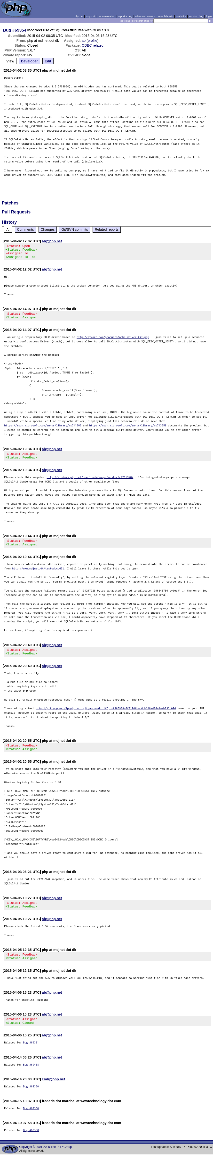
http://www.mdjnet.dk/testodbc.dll (38, 575)
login (209, 16)
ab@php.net (52, 241)
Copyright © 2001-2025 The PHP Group (45, 1161)
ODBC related (92, 45)
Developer (29, 61)
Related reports (106, 229)
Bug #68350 (31, 1100)
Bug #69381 (31, 1057)
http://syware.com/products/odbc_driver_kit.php (113, 341)
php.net (79, 16)
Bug (7, 30)
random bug (196, 16)
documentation (106, 16)
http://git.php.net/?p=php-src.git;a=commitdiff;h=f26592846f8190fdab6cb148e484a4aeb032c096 (106, 717)
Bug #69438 (31, 1079)
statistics (181, 16)
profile (92, 40)
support (90, 16)
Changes (48, 229)
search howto (165, 16)
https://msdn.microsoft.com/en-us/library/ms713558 (127, 429)
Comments (25, 229)
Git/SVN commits (74, 229)
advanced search (145, 16)
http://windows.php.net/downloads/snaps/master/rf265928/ (90, 482)
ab (84, 40)
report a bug (125, 16)
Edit (48, 61)
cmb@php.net (53, 1094)
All (8, 229)
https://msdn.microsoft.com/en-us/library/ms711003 (42, 429)
